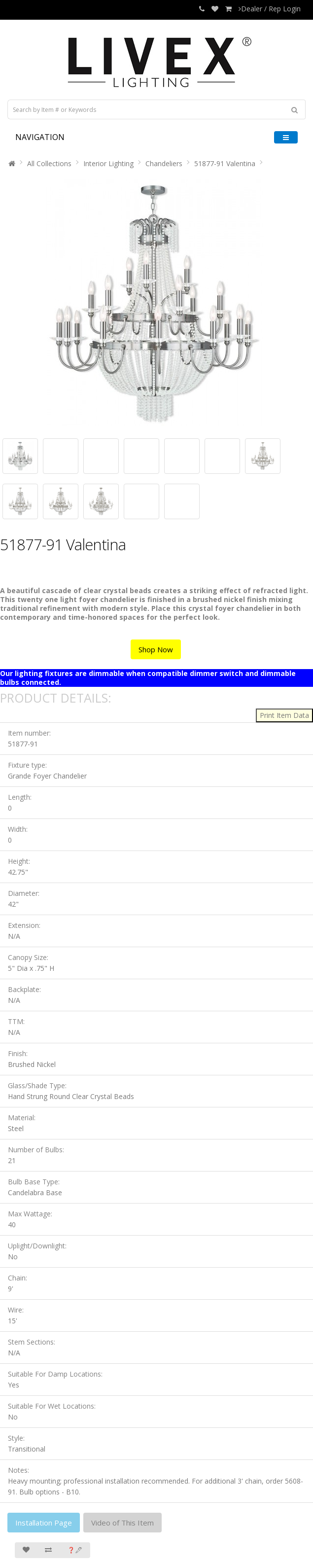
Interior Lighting (108, 163)
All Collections (49, 163)
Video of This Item (122, 1522)
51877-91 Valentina (224, 163)
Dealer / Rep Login (270, 8)
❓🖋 (75, 1550)
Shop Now (156, 649)
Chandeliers (163, 163)
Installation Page (43, 1522)
